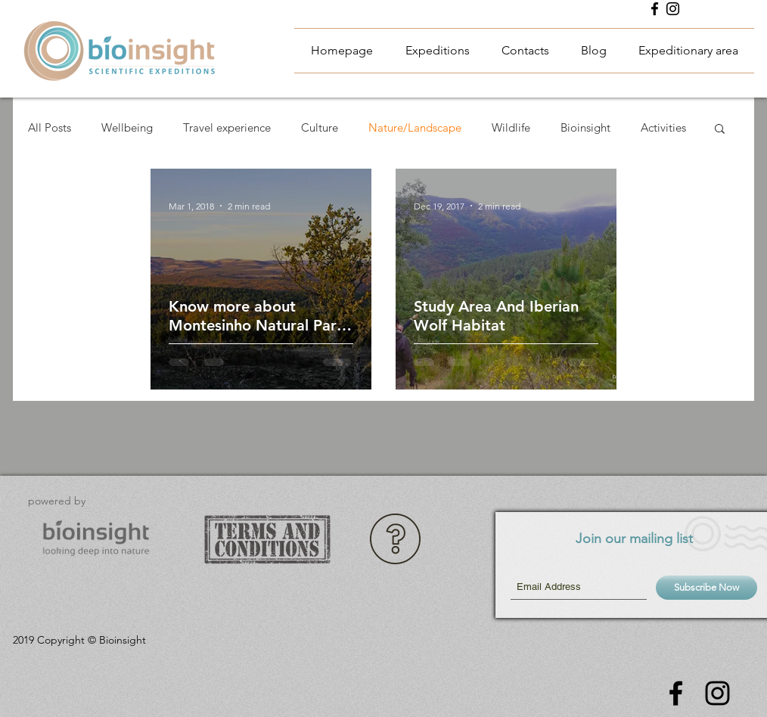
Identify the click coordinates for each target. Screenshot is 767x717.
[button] (720, 130)
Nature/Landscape (414, 128)
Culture (319, 128)
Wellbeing (127, 128)
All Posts (49, 128)
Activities (663, 128)
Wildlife (511, 128)
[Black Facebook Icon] (654, 8)
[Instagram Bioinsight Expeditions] (673, 8)
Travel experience (227, 128)
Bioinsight (585, 128)
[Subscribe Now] (706, 588)
